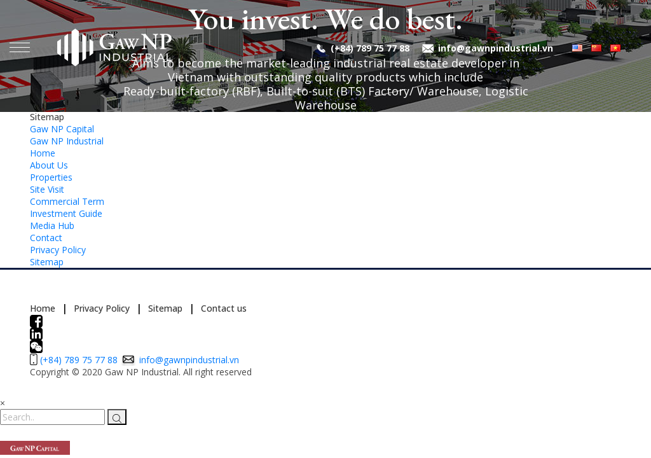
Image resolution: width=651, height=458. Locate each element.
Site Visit (47, 189)
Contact (46, 238)
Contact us (224, 308)
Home (42, 153)
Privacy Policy (58, 250)
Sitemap (47, 262)
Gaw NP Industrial (67, 141)
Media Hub (52, 225)
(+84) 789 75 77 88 (370, 48)
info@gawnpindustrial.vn (495, 48)
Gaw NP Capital (62, 129)
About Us (49, 165)
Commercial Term (67, 201)
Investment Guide (66, 213)
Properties (51, 177)
